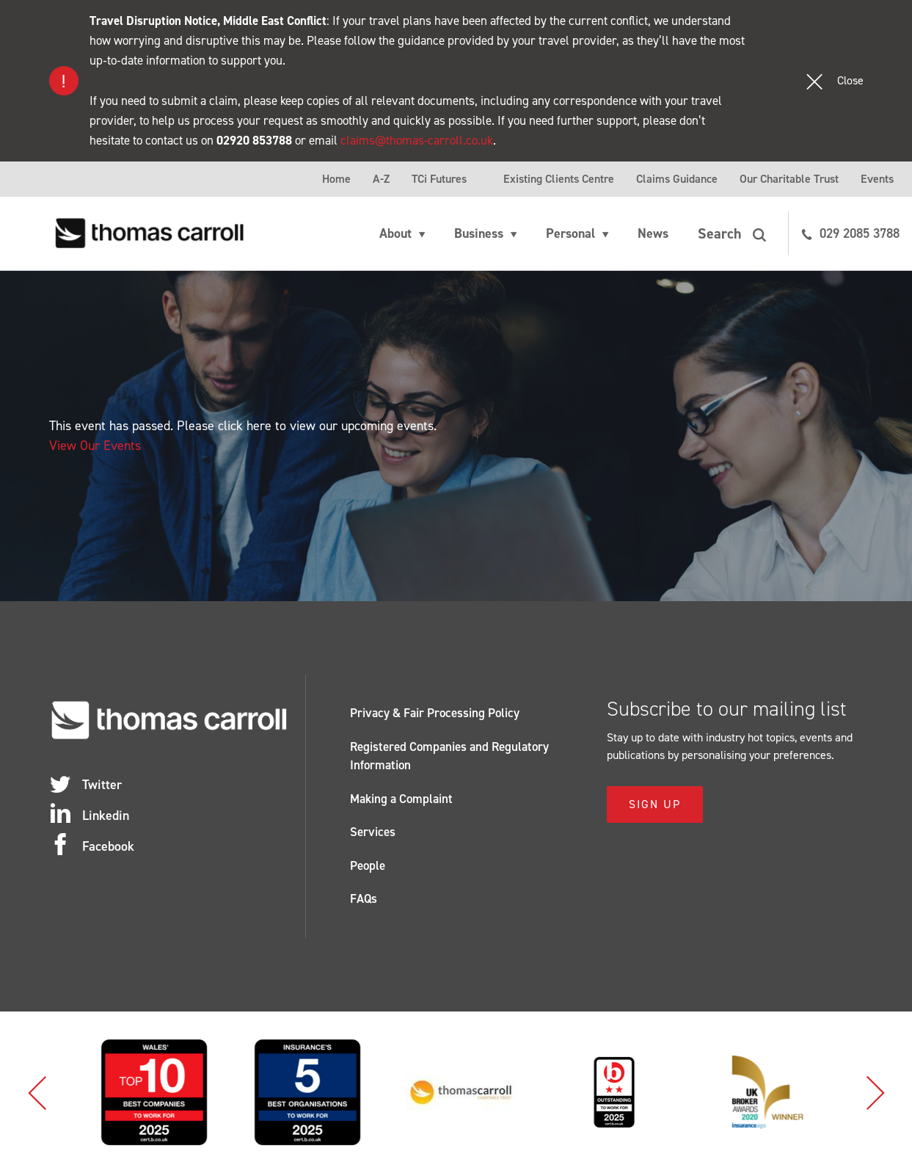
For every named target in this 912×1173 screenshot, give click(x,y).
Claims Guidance (677, 178)
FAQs (363, 898)
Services (372, 832)
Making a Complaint (401, 799)
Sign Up (655, 804)
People (367, 865)
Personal (570, 233)
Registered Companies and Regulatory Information (449, 756)
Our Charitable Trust (789, 178)
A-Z (381, 178)
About (395, 233)
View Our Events (95, 445)
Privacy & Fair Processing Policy (434, 713)
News (653, 233)
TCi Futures (439, 178)
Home (336, 178)
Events (877, 178)
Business (478, 233)
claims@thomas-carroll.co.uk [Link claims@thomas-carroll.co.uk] (416, 140)
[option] (175, 1092)
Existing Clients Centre (558, 178)
